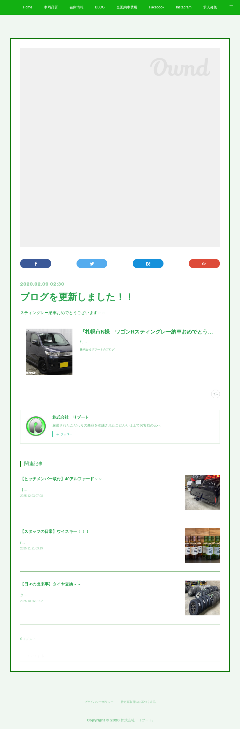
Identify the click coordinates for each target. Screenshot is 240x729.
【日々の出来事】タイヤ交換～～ (50, 584)
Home (27, 7)
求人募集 (210, 7)
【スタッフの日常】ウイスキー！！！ (54, 531)
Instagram (183, 7)
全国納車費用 (126, 7)
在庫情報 (76, 7)
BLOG (100, 7)
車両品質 (51, 7)
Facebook (156, 7)
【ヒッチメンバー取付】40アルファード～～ (61, 479)
